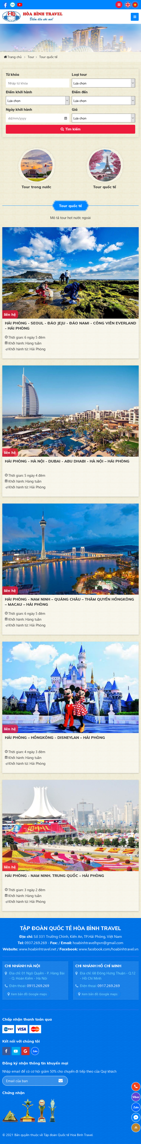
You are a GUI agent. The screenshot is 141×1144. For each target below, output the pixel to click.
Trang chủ (14, 57)
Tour (31, 57)
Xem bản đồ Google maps (29, 994)
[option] (36, 167)
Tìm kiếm (73, 129)
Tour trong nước (36, 186)
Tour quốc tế (48, 57)
